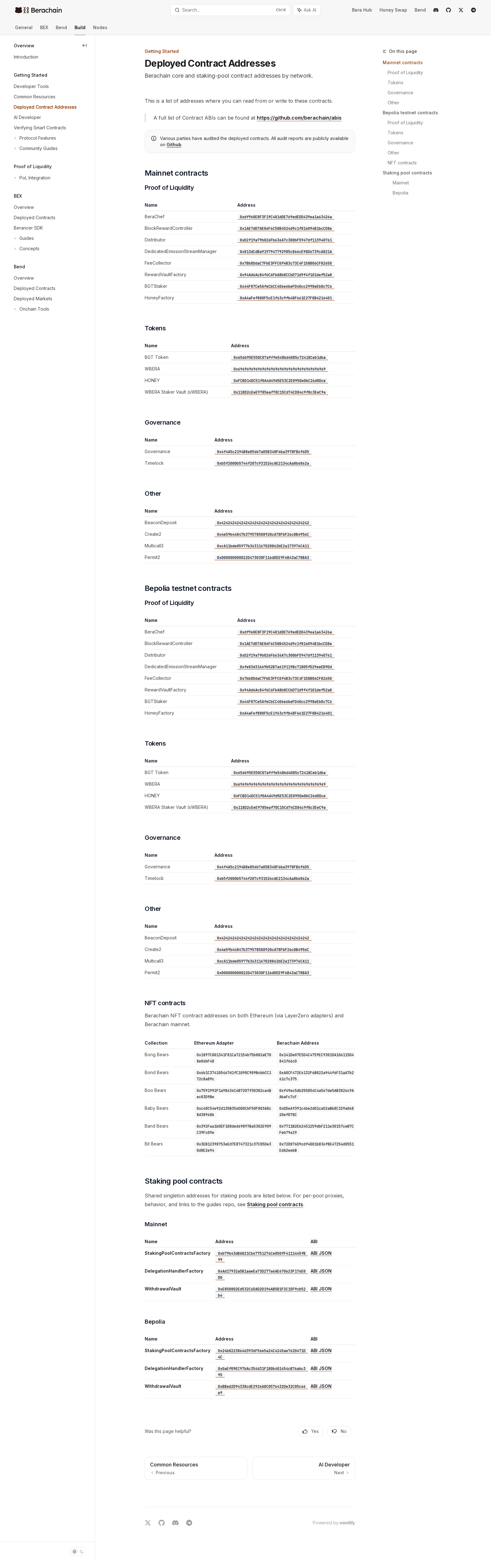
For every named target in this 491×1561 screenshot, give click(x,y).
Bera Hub (362, 10)
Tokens (395, 82)
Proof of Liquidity (405, 72)
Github (174, 144)
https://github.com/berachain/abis (299, 118)
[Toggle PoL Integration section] (31, 178)
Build (80, 30)
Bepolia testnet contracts (410, 112)
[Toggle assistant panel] (307, 10)
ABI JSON (321, 1253)
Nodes (100, 30)
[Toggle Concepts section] (26, 249)
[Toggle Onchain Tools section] (31, 309)
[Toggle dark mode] (78, 1551)
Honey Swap (393, 10)
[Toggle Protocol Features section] (34, 138)
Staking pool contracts (407, 172)
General (24, 30)
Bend (420, 10)
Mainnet (401, 182)
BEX (44, 30)
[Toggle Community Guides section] (35, 148)
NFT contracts (402, 162)
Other (393, 102)
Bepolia (400, 192)
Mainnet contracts (403, 62)
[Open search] (230, 10)
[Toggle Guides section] (23, 238)
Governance (400, 92)
